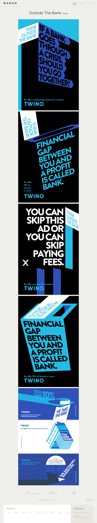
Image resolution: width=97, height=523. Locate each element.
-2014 (38, 512)
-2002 (9, 512)
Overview (89, 500)
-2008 (23, 512)
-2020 (52, 512)
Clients (82, 3)
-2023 (60, 512)
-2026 (67, 512)
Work (75, 3)
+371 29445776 (80, 517)
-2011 (30, 512)
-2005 (16, 512)
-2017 (45, 512)
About (91, 3)
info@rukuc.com (83, 512)
